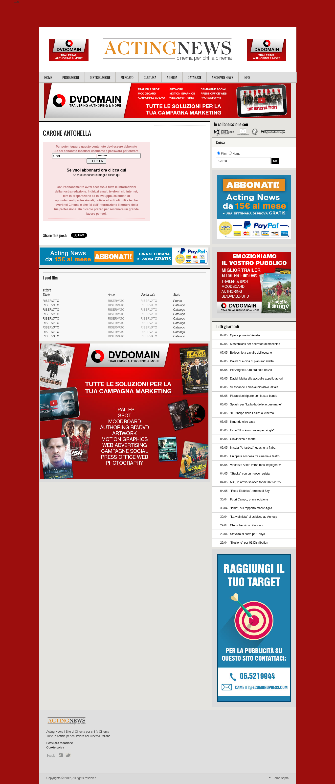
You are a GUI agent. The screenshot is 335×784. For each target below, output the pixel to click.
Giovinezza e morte (243, 439)
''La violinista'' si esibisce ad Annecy (253, 516)
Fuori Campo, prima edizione (249, 499)
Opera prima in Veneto (245, 335)
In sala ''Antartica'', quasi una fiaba (252, 447)
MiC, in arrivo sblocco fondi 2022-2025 (255, 482)
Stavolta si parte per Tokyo (247, 534)
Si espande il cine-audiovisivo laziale (254, 387)
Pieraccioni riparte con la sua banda (253, 396)
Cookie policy (55, 747)
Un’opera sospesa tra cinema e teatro (255, 456)
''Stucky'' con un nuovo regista (250, 473)
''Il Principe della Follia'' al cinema (252, 413)
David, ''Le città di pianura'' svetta (252, 361)
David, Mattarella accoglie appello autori (256, 378)
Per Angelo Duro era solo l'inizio (251, 370)
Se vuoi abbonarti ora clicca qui (96, 170)
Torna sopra (281, 778)
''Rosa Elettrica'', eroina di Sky (250, 491)
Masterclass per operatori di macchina (255, 344)
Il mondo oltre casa (242, 421)
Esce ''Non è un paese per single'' (252, 430)
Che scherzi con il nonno (246, 525)
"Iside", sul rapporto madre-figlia (251, 508)
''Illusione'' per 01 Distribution (249, 542)
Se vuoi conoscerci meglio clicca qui (96, 175)
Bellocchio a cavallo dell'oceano (251, 352)
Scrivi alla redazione (59, 743)
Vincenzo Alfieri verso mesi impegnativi (255, 465)
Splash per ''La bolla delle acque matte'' (256, 404)
